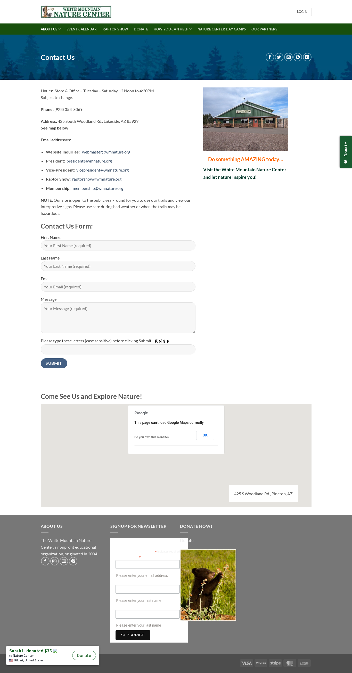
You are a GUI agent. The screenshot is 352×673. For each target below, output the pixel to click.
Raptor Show (115, 29)
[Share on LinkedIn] (307, 57)
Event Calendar (82, 29)
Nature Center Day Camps (222, 29)
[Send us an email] (64, 561)
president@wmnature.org (89, 160)
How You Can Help (173, 29)
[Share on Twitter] (279, 57)
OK (205, 435)
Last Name (124, 607)
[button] (302, 11)
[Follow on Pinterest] (73, 561)
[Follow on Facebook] (45, 561)
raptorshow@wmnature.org (96, 178)
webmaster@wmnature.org (106, 151)
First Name (124, 582)
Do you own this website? (151, 437)
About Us (51, 29)
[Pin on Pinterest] (297, 57)
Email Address (128, 557)
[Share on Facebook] (270, 57)
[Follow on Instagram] (54, 561)
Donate (141, 29)
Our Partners (264, 29)
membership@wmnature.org (98, 188)
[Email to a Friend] (288, 57)
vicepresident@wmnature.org (102, 169)
